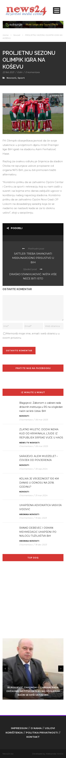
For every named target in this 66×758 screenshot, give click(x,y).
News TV (24, 442)
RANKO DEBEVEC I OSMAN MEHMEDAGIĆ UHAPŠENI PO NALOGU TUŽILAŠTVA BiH (37, 532)
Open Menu (56, 10)
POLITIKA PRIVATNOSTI (42, 732)
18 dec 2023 (41, 544)
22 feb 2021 (8, 72)
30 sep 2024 (41, 469)
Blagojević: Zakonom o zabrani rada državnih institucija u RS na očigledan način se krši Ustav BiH (41, 407)
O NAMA (36, 728)
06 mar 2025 (41, 419)
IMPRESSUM (19, 728)
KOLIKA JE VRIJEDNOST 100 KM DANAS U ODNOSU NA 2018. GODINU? (39, 482)
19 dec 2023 (41, 518)
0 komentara (32, 72)
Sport (21, 77)
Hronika (24, 514)
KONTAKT (33, 736)
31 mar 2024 (41, 495)
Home (5, 35)
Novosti (16, 35)
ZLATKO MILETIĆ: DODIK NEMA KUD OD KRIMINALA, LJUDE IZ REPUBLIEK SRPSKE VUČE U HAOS (41, 433)
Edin (19, 72)
